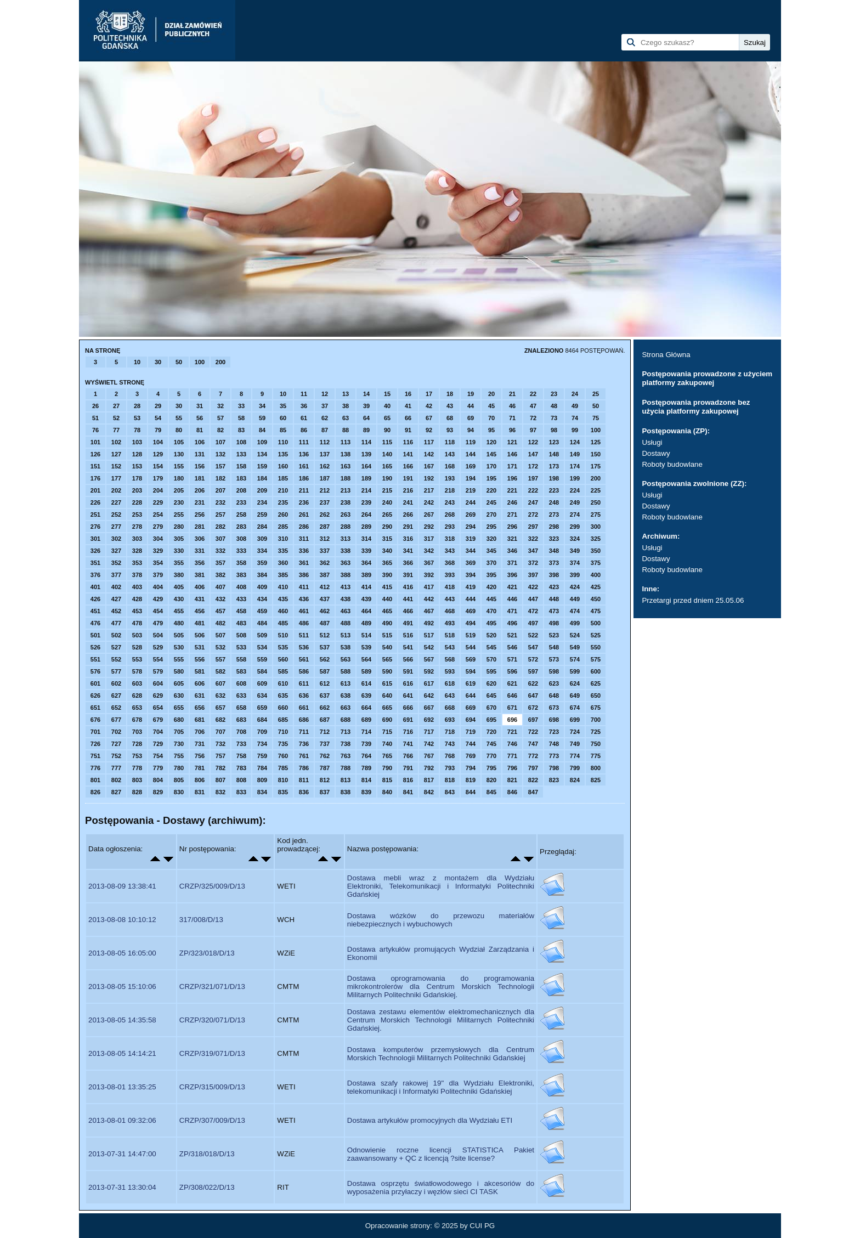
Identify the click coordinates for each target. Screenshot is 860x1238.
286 (304, 526)
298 (554, 526)
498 (554, 623)
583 (241, 671)
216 (408, 490)
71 (512, 418)
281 (200, 526)
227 (116, 502)
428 (137, 599)
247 (533, 502)
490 (387, 623)
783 (241, 768)
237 (325, 502)
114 (366, 442)
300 (596, 526)
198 (554, 478)
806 (200, 780)
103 (137, 442)
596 (512, 671)
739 (366, 743)
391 (408, 575)
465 (387, 611)
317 (429, 538)
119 (471, 442)
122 (533, 442)
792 (429, 768)
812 (325, 780)
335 (283, 550)
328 (137, 550)
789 (366, 768)
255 (179, 514)
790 (387, 768)
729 (158, 743)
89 (366, 430)
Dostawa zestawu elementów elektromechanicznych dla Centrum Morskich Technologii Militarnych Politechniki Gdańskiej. (440, 1020)
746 (512, 743)
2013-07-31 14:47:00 (122, 1154)
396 (512, 575)
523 (554, 635)
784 (262, 768)
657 (220, 707)
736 (304, 743)
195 (491, 478)
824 (575, 780)
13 (345, 394)
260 (283, 514)
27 (116, 406)
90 (387, 430)
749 (575, 743)
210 (283, 490)
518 (450, 635)
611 (304, 683)
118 (450, 442)
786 (304, 768)
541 (408, 647)
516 (408, 635)
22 (533, 394)
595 (491, 671)
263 (345, 514)
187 (325, 478)
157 (220, 466)
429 (158, 599)
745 (491, 743)
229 (158, 502)
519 (471, 635)
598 (554, 671)
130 (179, 454)
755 (179, 756)
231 (200, 502)
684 (262, 719)
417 (429, 587)
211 (304, 490)
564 (366, 659)
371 (512, 562)
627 (116, 695)
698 (554, 719)
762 (325, 756)
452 (116, 611)
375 (596, 562)
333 (241, 550)
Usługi (652, 442)
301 (95, 538)
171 (512, 466)
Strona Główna (666, 355)
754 (158, 756)
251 (95, 514)
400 (596, 575)
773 (554, 756)
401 (95, 587)
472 (533, 611)
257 (220, 514)
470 (491, 611)
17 (429, 394)
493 (450, 623)
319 (471, 538)
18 (449, 394)
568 (450, 659)
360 (283, 562)
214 (366, 490)
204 (158, 490)
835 (283, 792)
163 (345, 466)
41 (408, 406)
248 (554, 502)
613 (345, 683)
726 (95, 743)
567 (429, 659)
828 (137, 792)
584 (262, 671)
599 (575, 671)
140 (387, 454)
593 (450, 671)
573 (554, 659)
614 (366, 683)
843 (450, 792)
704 (158, 731)
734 (262, 743)
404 (158, 587)
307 (220, 538)
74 (575, 418)
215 (387, 490)
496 (512, 623)
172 (533, 466)
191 (408, 478)
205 (179, 490)
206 (200, 490)
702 (116, 731)
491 (408, 623)
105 (179, 442)
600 (596, 671)
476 (95, 623)
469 (471, 611)
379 (158, 575)
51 (95, 418)
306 (200, 538)
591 (408, 671)
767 (429, 756)
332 (220, 550)
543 (450, 647)
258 (241, 514)
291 (408, 526)
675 (596, 707)
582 (220, 671)
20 (491, 394)
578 (137, 671)
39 (366, 406)
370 (491, 562)
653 (137, 707)
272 (533, 514)
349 (575, 550)
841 (408, 792)
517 (429, 635)
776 (95, 768)
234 (262, 502)
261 (304, 514)
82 (220, 430)
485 (283, 623)
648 (554, 695)
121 (512, 442)
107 (220, 442)
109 (262, 442)
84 (262, 430)
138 (345, 454)
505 (179, 635)
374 (575, 562)
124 (575, 442)
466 (408, 611)
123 (554, 442)
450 (596, 599)
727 (116, 743)
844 (471, 792)
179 (158, 478)
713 (345, 731)
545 (491, 647)
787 (325, 768)
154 (158, 466)
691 (408, 719)
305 (179, 538)
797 (533, 768)
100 (200, 362)
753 (137, 756)
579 (158, 671)
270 (491, 514)
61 (304, 418)
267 (429, 514)
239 (366, 502)
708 (241, 731)
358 (241, 562)
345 (491, 550)
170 (491, 466)
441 (408, 599)
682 (220, 719)
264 (366, 514)
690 (387, 719)
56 (199, 418)
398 (554, 575)
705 (179, 731)
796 (512, 768)
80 (179, 430)
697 (533, 719)
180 (179, 478)
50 (179, 362)
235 (283, 502)
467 (429, 611)
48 (554, 406)
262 (325, 514)
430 (179, 599)
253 (137, 514)
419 (471, 587)
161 (304, 466)
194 (471, 478)
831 (200, 792)
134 (262, 454)
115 (387, 442)
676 (95, 719)
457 (220, 611)
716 (408, 731)
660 (283, 707)
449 (575, 599)
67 (429, 418)
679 (158, 719)
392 (429, 575)
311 (304, 538)
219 (471, 490)
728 (137, 743)
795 (491, 768)
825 (596, 780)
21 (512, 394)
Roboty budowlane (672, 464)
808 (241, 780)
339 (366, 550)
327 (116, 550)
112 (325, 442)
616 (408, 683)
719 (471, 731)
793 (450, 768)
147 (533, 454)
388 (345, 575)
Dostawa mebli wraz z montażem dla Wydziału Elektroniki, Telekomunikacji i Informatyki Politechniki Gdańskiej (440, 886)
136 (304, 454)
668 (450, 707)
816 (408, 780)
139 (366, 454)
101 (95, 442)
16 (408, 394)
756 (200, 756)
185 (283, 478)
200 (220, 362)
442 (429, 599)
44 (470, 406)
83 (241, 430)
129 (158, 454)
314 (366, 538)
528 (137, 647)
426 (95, 599)
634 (262, 695)
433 (241, 599)
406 (200, 587)
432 (220, 599)
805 (179, 780)
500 (596, 623)
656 (200, 707)
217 (429, 490)
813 (345, 780)
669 (471, 707)
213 (345, 490)
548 (554, 647)
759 (262, 756)
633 (241, 695)
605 (179, 683)
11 (304, 394)
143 (450, 454)
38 (345, 406)
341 (408, 550)
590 (387, 671)
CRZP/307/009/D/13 (212, 1120)
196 (512, 478)
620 (491, 683)
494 (471, 623)
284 (262, 526)
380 (179, 575)
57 (220, 418)
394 (471, 575)
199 (575, 478)
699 (575, 719)
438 (345, 599)
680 (179, 719)
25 (595, 394)
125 (596, 442)
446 (512, 599)
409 (262, 587)
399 (575, 575)
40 (387, 406)
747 (533, 743)
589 (366, 671)
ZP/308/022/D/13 (207, 1187)
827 (116, 792)
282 (220, 526)
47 (533, 406)
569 (471, 659)
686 (304, 719)
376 (95, 575)
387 (325, 575)
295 (491, 526)
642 (429, 695)
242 (429, 502)
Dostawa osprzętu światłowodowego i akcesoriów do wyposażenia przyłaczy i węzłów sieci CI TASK (440, 1187)
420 (491, 587)
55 (179, 418)
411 (304, 587)
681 (200, 719)
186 (304, 478)
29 (158, 406)
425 (596, 587)
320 (491, 538)
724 (575, 731)
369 (471, 562)
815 (387, 780)
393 (450, 575)
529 (158, 647)
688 (345, 719)
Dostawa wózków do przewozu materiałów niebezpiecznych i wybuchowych (440, 920)
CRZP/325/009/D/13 (212, 886)
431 (200, 599)
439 (366, 599)
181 (200, 478)
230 (179, 502)
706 (200, 731)
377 (116, 575)
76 (95, 430)
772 (533, 756)
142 (429, 454)
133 (241, 454)
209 (262, 490)
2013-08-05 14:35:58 (122, 1020)
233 (241, 502)
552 (116, 659)
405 (179, 587)
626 (95, 695)
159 (262, 466)
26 (95, 406)
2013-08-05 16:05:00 (122, 953)
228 (137, 502)
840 (387, 792)
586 (304, 671)
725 (596, 731)
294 (471, 526)
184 (262, 478)
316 (408, 538)
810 (283, 780)
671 (512, 707)
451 (95, 611)
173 (554, 466)
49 (575, 406)
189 (366, 478)
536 (304, 647)
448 (554, 599)
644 (471, 695)
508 (241, 635)
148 (554, 454)
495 (491, 623)
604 (158, 683)
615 (387, 683)
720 (491, 731)
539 (366, 647)
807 (220, 780)
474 (575, 611)
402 (116, 587)
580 (179, 671)
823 (554, 780)
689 (366, 719)
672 (533, 707)
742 (429, 743)
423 (554, 587)
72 (533, 418)
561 (304, 659)
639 (366, 695)
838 (345, 792)
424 (575, 587)
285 (283, 526)
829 (158, 792)
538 (345, 647)
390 (387, 575)
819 (471, 780)
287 (325, 526)
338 (345, 550)
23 (554, 394)
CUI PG (482, 1226)
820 (491, 780)
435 (283, 599)
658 (241, 707)
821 (512, 780)
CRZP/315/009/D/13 (212, 1087)
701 (95, 731)
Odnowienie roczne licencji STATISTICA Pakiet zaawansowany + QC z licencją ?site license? (440, 1154)
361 (304, 562)
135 (283, 454)
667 (429, 707)
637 (325, 695)
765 (387, 756)
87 (324, 430)
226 (95, 502)
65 (387, 418)
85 (283, 430)
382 (220, 575)
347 (533, 550)
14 (366, 394)
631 (200, 695)
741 (408, 743)
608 (241, 683)
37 (324, 406)
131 (200, 454)
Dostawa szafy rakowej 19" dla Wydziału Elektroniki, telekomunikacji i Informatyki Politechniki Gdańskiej (440, 1087)
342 (429, 550)
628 (137, 695)
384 (262, 575)
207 (220, 490)
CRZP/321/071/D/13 (212, 986)
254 (158, 514)
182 (220, 478)
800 (596, 768)
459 (262, 611)
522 (533, 635)
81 (199, 430)
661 (304, 707)
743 (450, 743)
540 (387, 647)
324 (575, 538)
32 (220, 406)
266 (408, 514)
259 (262, 514)
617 (429, 683)
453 (137, 611)
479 (158, 623)
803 (137, 780)
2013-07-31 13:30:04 (122, 1187)
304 (158, 538)
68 (449, 418)
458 (241, 611)
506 (200, 635)
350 (596, 550)
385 (283, 575)
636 (304, 695)
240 (387, 502)
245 (491, 502)
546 (512, 647)
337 (325, 550)
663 (345, 707)
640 (387, 695)
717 (429, 731)
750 (596, 743)
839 (366, 792)
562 (325, 659)
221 (512, 490)
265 (387, 514)
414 (366, 587)
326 (95, 550)
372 (533, 562)
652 (116, 707)
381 (200, 575)
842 (429, 792)
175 (596, 466)
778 (137, 768)
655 (179, 707)
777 (116, 768)
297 (533, 526)
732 (220, 743)
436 (304, 599)
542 (429, 647)
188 (345, 478)
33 (241, 406)
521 (512, 635)
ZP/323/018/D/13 (207, 953)
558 (241, 659)
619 (471, 683)
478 (137, 623)
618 (450, 683)
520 (491, 635)
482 (220, 623)
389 (366, 575)
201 (95, 490)
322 (533, 538)
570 (491, 659)
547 (533, 647)
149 (575, 454)
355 (179, 562)
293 (450, 526)
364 (366, 562)
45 (491, 406)
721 (512, 731)
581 (200, 671)
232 (220, 502)
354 (158, 562)
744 (471, 743)
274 (575, 514)
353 (137, 562)
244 (471, 502)
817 (429, 780)
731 (200, 743)
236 (304, 502)
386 (304, 575)
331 (200, 550)
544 (471, 647)
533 (241, 647)
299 (575, 526)
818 (450, 780)
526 (95, 647)
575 (596, 659)
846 (512, 792)
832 (220, 792)
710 (283, 731)
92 (429, 430)
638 (345, 695)
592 (429, 671)
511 (304, 635)
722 (533, 731)
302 (116, 538)
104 (158, 442)
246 (512, 502)
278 (137, 526)
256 (200, 514)
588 (345, 671)
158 (241, 466)
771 (512, 756)
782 (220, 768)
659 (262, 707)
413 (345, 587)
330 (179, 550)
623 (554, 683)
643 (450, 695)
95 (491, 430)
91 (408, 430)
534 (262, 647)
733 (241, 743)
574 (575, 659)
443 (450, 599)
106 (200, 442)
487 (325, 623)
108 (241, 442)
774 (575, 756)
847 (533, 792)
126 (95, 454)
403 (137, 587)
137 (325, 454)
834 (262, 792)
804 (158, 780)
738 (345, 743)
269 (471, 514)
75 (595, 418)
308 (241, 538)
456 (200, 611)
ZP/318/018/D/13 (207, 1154)
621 (512, 683)
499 (575, 623)
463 (345, 611)
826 (95, 792)
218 (450, 490)
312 (325, 538)
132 (220, 454)
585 (283, 671)
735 (283, 743)
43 (449, 406)
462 (325, 611)
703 (137, 731)
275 (596, 514)
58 (241, 418)
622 (533, 683)
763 (345, 756)
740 (387, 743)
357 (220, 562)
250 (596, 502)
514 (366, 635)
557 (220, 659)
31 (199, 406)
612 (325, 683)
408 (241, 587)
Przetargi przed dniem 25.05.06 (693, 600)
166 (408, 466)
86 (304, 430)
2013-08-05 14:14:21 (122, 1053)
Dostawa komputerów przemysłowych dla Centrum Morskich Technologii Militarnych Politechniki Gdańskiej (440, 1053)
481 (200, 623)
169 (471, 466)
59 (262, 418)
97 (533, 430)
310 (283, 538)
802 (116, 780)
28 (137, 406)
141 (408, 454)
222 (533, 490)
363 (345, 562)
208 (241, 490)
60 (283, 418)
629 (158, 695)
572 (533, 659)
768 (450, 756)
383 (241, 575)
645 (491, 695)
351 (95, 562)
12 (324, 394)
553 (137, 659)
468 (450, 611)
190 (387, 478)
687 (325, 719)
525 (596, 635)
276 (95, 526)
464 (366, 611)
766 (408, 756)
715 (387, 731)
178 (137, 478)
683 (241, 719)
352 (116, 562)
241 (408, 502)
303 (137, 538)
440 (387, 599)
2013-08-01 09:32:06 (122, 1120)
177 (116, 478)
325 (596, 538)
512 (325, 635)
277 (116, 526)
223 (554, 490)
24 (575, 394)
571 (512, 659)
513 (345, 635)
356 (200, 562)
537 (325, 647)
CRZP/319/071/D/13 (212, 1053)
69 (470, 418)
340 (387, 550)
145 (491, 454)
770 (491, 756)
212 (325, 490)
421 (512, 587)
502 (116, 635)
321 (512, 538)
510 (283, 635)
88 (345, 430)
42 (429, 406)
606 (200, 683)
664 (366, 707)
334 (262, 550)
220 (491, 490)
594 (471, 671)
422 (533, 587)
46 (512, 406)
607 (220, 683)
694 (471, 719)
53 (137, 418)
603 (137, 683)
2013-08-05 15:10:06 (122, 986)
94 (470, 430)
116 (408, 442)
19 (470, 394)
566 (408, 659)
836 (304, 792)
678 (137, 719)
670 (491, 707)
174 (575, 466)
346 (512, 550)
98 (554, 430)
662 (325, 707)
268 (450, 514)
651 (95, 707)
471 (512, 611)
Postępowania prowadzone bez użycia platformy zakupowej (696, 406)
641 (408, 695)
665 (387, 707)
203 (137, 490)
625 (596, 683)
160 (283, 466)
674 (575, 707)
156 (200, 466)
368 (450, 562)
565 (387, 659)
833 (241, 792)
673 (554, 707)
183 (241, 478)
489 (366, 623)
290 (387, 526)
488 (345, 623)
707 (220, 731)
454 (158, 611)
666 (408, 707)
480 (179, 623)
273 (554, 514)
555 (179, 659)
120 (491, 442)
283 (241, 526)
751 (95, 756)
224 (575, 490)
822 (533, 780)
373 (554, 562)
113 (345, 442)
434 (262, 599)
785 (283, 768)
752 (116, 756)
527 (116, 647)
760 (283, 756)
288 (345, 526)
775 (596, 756)
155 (179, 466)
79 (158, 430)
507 (220, 635)
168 (450, 466)
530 (179, 647)
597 (533, 671)
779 (158, 768)
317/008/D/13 (201, 919)
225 (596, 490)
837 (325, 792)
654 (158, 707)
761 (304, 756)
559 (262, 659)
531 (200, 647)
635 (283, 695)
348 (554, 550)
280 (179, 526)
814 (366, 780)
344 (471, 550)
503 (137, 635)
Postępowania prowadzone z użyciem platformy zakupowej (707, 378)
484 (262, 623)
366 (408, 562)
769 (471, 756)
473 (554, 611)
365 (387, 562)
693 (450, 719)
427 (116, 599)
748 (554, 743)
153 (137, 466)
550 (596, 647)
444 (471, 599)
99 (575, 430)
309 (262, 538)
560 (283, 659)
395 (491, 575)
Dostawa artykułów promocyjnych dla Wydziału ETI (429, 1120)
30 (158, 362)
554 (158, 659)
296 (512, 526)
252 (116, 514)
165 (387, 466)
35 (283, 406)
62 (324, 418)
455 (179, 611)
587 (325, 671)
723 (554, 731)
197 (533, 478)
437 (325, 599)
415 (387, 587)
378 (137, 575)
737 (325, 743)
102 (116, 442)
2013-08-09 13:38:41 (122, 886)
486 (304, 623)
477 (116, 623)
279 (158, 526)
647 (533, 695)
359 (262, 562)
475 (596, 611)
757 (220, 756)
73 (554, 418)
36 (304, 406)
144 (471, 454)
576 (95, 671)
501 (95, 635)
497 (533, 623)
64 (366, 418)
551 (95, 659)
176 (95, 478)
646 (512, 695)
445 (491, 599)
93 (449, 430)
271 (512, 514)
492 (429, 623)
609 (262, 683)
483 (241, 623)
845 (491, 792)
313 (345, 538)
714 (366, 731)
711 (304, 731)
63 (345, 418)
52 (116, 418)
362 (325, 562)
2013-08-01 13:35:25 (122, 1087)
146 (512, 454)
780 (179, 768)
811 (304, 780)
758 (241, 756)
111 (304, 442)
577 (116, 671)
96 (512, 430)
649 (575, 695)
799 (575, 768)
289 (366, 526)
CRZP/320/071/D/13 (212, 1020)
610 (283, 683)
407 (220, 587)
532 (220, 647)
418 (450, 587)
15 (387, 394)
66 (408, 418)
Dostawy (656, 453)
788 (345, 768)
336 (304, 550)
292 (429, 526)
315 (387, 538)
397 (533, 575)
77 (116, 430)
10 (137, 362)
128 (137, 454)
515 (387, 635)
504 (158, 635)
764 (366, 756)
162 (325, 466)
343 (450, 550)
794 (471, 768)
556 (200, 659)
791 (408, 768)
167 (429, 466)
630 (179, 695)
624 (575, 683)
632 (220, 695)
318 (450, 538)
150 (596, 454)
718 (450, 731)
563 (345, 659)
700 (596, 719)
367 (429, 562)
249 (575, 502)
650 (596, 695)
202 (116, 490)
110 (283, 442)
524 (575, 635)
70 (491, 418)
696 (512, 719)
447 (533, 599)
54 (158, 418)
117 (429, 442)
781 (200, 768)
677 (116, 719)
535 (283, 647)
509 (262, 635)
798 (554, 768)
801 (95, 780)
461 (304, 611)
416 (408, 587)
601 (95, 683)
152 (116, 466)
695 (491, 719)
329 (158, 550)
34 (262, 406)
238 (345, 502)
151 (95, 466)
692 (429, 719)
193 (450, 478)
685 (283, 719)
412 (325, 587)
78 (137, 430)
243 (450, 502)
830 (179, 792)
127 (116, 454)
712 (325, 731)
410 (283, 587)
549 (575, 647)
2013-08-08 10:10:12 (122, 919)
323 (554, 538)
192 (429, 478)
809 (262, 780)
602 (116, 683)
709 (262, 731)
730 (179, 743)
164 (366, 466)
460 (283, 611)
